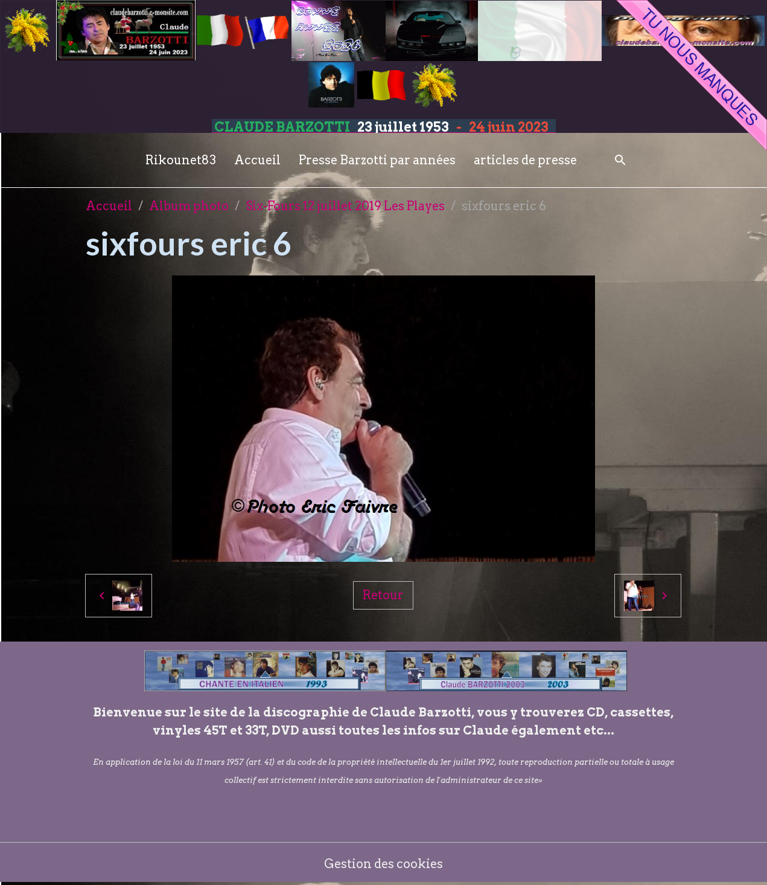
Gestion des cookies (383, 864)
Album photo (189, 206)
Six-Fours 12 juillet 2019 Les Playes (345, 206)
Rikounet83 (180, 160)
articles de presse (525, 160)
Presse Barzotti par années (377, 160)
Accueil (257, 160)
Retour (383, 595)
